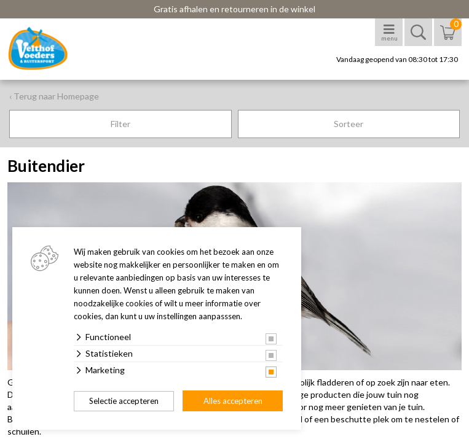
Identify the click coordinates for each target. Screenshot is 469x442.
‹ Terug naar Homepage (54, 96)
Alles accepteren (232, 401)
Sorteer (348, 123)
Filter (120, 123)
